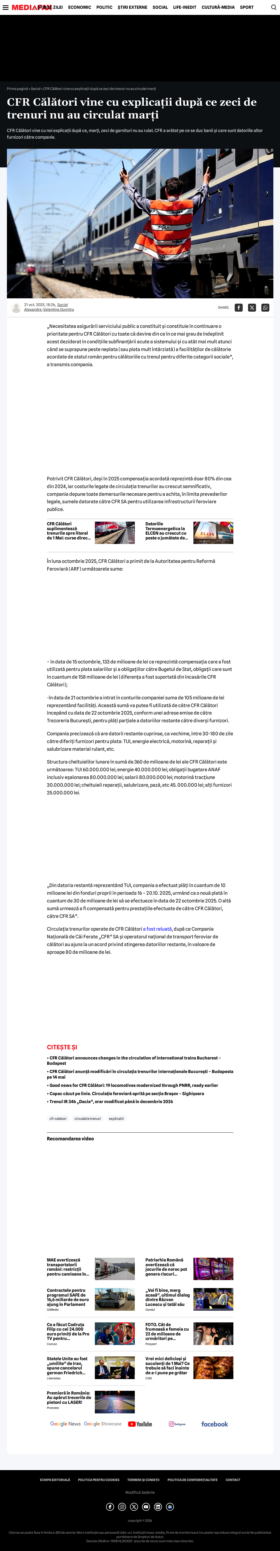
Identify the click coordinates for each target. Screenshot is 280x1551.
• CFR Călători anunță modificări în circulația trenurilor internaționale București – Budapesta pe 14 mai (140, 1074)
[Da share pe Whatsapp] (265, 308)
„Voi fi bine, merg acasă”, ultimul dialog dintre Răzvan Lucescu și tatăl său (167, 1297)
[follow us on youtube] (140, 1424)
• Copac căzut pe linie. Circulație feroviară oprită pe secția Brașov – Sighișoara (125, 1093)
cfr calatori (58, 1118)
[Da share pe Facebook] (239, 308)
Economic (79, 7)
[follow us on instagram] (177, 1424)
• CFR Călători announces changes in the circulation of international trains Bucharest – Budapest (134, 1060)
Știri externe (132, 7)
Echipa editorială (55, 1480)
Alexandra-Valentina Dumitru (49, 309)
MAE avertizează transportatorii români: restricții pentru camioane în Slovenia (66, 1267)
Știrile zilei (50, 7)
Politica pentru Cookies (98, 1480)
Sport (247, 7)
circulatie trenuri (88, 1118)
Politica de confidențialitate (193, 1480)
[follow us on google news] (65, 1424)
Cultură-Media (218, 7)
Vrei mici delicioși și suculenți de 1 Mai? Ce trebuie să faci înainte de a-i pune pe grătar (167, 1365)
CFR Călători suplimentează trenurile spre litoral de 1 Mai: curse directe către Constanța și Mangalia (69, 531)
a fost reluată (157, 929)
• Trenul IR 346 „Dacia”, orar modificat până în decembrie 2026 (110, 1101)
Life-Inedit (184, 7)
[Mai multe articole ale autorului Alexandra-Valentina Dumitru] (16, 307)
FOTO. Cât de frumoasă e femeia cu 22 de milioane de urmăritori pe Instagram (167, 1331)
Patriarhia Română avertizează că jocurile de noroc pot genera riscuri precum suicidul (166, 1267)
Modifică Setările (140, 1492)
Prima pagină (17, 88)
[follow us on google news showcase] (102, 1424)
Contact (233, 1480)
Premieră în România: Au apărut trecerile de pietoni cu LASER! (69, 1398)
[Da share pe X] (252, 308)
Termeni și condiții (143, 1480)
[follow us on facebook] (214, 1424)
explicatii (116, 1118)
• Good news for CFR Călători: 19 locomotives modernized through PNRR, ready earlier (132, 1085)
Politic (104, 7)
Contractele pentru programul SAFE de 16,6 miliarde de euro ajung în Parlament (68, 1297)
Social (160, 7)
